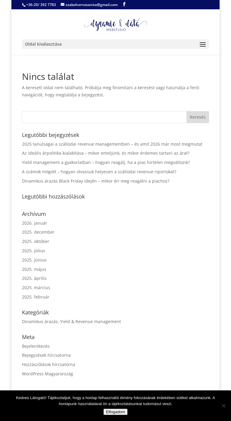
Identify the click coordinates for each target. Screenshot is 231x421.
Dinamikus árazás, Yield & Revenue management (71, 321)
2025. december (38, 232)
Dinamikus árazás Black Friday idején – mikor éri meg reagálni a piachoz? (95, 181)
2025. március (36, 287)
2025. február (35, 297)
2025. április (34, 278)
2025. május (34, 269)
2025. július (33, 250)
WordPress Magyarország (47, 374)
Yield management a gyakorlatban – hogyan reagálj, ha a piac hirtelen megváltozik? (106, 162)
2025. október (35, 241)
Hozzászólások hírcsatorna (48, 364)
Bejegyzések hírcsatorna (46, 355)
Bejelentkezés (36, 346)
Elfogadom (115, 412)
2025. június (34, 260)
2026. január (34, 223)
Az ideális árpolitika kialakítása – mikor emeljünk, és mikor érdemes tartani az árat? (105, 153)
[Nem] (223, 406)
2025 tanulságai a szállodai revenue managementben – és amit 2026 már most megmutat (112, 144)
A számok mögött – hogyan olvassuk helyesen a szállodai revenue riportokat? (99, 171)
